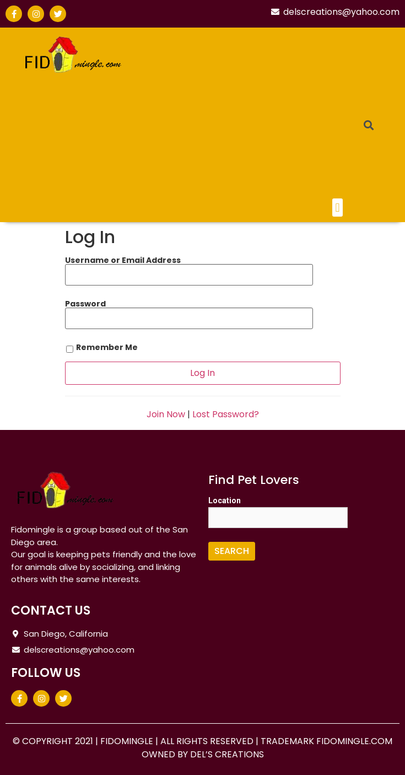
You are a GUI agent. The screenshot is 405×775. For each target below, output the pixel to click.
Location (224, 500)
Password (85, 304)
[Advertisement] (247, 116)
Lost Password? (225, 414)
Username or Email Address (123, 260)
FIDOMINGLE (127, 741)
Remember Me (101, 348)
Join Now (166, 414)
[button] (337, 207)
